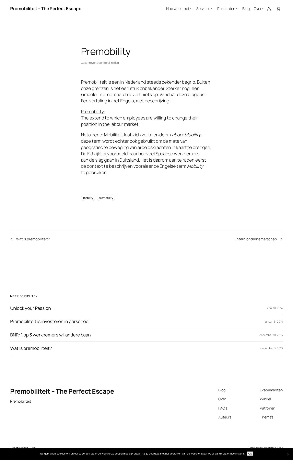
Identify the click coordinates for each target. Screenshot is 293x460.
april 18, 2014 (275, 308)
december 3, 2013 (271, 348)
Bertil (106, 63)
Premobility (92, 111)
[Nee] (288, 454)
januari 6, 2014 (274, 321)
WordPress (276, 448)
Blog (246, 8)
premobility (106, 198)
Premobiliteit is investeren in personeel (50, 321)
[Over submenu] (263, 9)
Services (203, 8)
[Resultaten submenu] (237, 9)
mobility (88, 198)
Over (257, 8)
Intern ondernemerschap (256, 239)
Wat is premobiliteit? (33, 239)
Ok (250, 453)
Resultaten (226, 8)
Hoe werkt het (177, 8)
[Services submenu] (212, 9)
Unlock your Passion (30, 308)
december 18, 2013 (271, 335)
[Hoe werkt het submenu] (191, 9)
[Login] (269, 8)
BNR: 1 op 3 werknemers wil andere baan (50, 334)
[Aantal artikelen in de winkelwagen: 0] (278, 8)
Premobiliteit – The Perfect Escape (45, 8)
